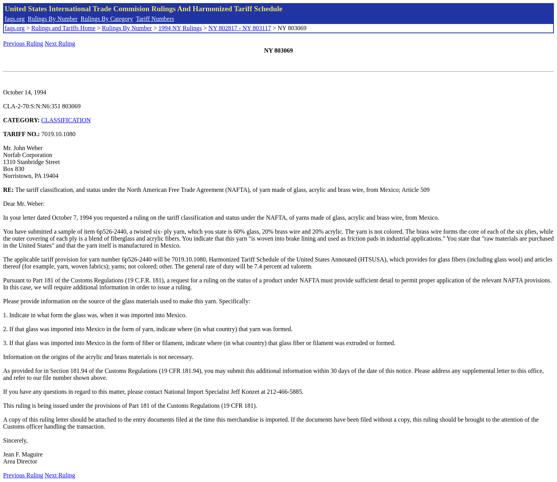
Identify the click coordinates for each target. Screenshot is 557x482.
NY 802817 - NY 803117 (239, 28)
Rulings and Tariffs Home (63, 28)
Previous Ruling (23, 43)
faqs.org (15, 18)
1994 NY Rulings (180, 28)
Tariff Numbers (155, 18)
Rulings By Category (107, 18)
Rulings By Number (53, 18)
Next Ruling (60, 43)
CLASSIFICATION (66, 120)
